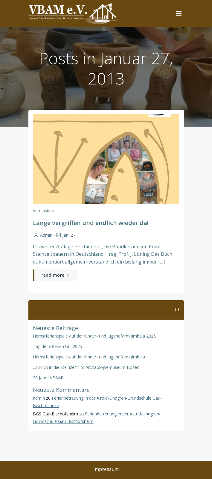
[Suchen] (177, 310)
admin (42, 235)
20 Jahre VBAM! (48, 378)
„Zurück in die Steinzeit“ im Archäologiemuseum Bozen (86, 367)
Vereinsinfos (45, 210)
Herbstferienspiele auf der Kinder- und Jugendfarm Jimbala (89, 357)
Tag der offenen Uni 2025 (57, 346)
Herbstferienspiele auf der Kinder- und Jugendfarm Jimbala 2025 (94, 336)
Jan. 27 (65, 235)
